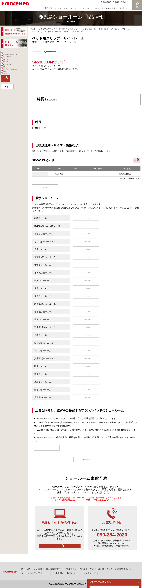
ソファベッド (11, 101)
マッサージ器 (11, 133)
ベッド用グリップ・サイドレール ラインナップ (50, 32)
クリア (7, 154)
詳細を (127, 165)
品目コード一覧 (47, 192)
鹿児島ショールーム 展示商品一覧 (82, 29)
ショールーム (87, 8)
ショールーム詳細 (87, 223)
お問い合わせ (121, 2)
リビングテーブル (13, 96)
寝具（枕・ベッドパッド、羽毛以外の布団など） (16, 126)
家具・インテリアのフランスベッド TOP (48, 29)
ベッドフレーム (12, 63)
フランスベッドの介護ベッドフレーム (114, 29)
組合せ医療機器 (12, 138)
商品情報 (48, 8)
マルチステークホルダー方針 (80, 569)
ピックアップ (61, 8)
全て (7, 58)
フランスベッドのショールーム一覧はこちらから (64, 453)
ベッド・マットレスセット (16, 80)
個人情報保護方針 (54, 569)
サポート (124, 8)
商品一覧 (6, 53)
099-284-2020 (112, 540)
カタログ (74, 8)
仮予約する (60, 552)
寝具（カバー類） (13, 118)
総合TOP (107, 2)
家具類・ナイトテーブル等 (16, 107)
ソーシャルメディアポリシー (35, 573)
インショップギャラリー (106, 8)
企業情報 (37, 569)
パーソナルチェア (13, 91)
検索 (137, 7)
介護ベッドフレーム (14, 86)
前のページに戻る (88, 464)
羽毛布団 (9, 113)
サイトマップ (89, 573)
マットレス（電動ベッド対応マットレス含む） (16, 71)
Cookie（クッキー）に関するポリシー (116, 569)
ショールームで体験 (85, 54)
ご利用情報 (57, 573)
